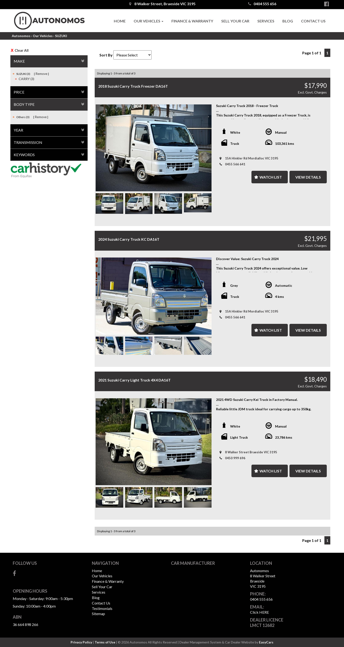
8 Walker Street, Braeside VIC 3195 (162, 3)
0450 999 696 (235, 458)
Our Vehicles (148, 21)
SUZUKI (61, 36)
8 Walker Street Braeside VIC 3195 (251, 452)
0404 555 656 (262, 3)
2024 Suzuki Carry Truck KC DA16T (128, 239)
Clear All (22, 50)
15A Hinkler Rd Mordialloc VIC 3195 (251, 158)
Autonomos (21, 36)
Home (120, 21)
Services (265, 21)
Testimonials (102, 608)
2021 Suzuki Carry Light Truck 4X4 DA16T (134, 380)
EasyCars (266, 642)
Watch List (270, 177)
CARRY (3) (26, 79)
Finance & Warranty (192, 21)
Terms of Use (105, 642)
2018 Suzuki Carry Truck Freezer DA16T (133, 86)
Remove (41, 74)
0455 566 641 (235, 164)
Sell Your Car (235, 21)
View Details (308, 177)
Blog (287, 21)
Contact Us (313, 21)
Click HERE (259, 612)
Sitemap (98, 613)
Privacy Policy (82, 642)
